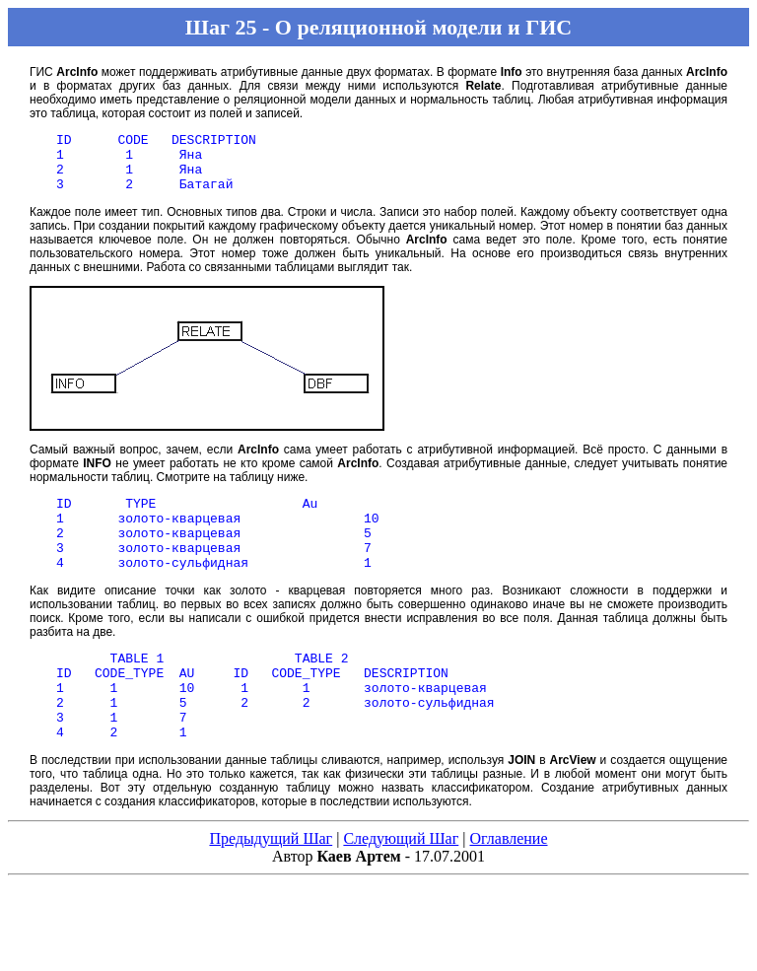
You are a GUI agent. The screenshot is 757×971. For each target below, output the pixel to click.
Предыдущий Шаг (270, 882)
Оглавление (508, 882)
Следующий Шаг (400, 882)
